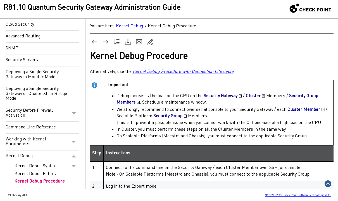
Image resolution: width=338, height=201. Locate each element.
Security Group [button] (170, 116)
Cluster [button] (255, 96)
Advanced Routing (23, 36)
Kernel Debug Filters (35, 174)
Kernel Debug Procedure (40, 181)
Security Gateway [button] (223, 96)
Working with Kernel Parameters (42, 142)
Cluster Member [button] (306, 109)
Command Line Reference (31, 127)
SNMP (12, 48)
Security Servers (22, 60)
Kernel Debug (42, 156)
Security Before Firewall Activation (42, 113)
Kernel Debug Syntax (47, 166)
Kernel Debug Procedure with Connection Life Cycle (183, 72)
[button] (74, 113)
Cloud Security (20, 24)
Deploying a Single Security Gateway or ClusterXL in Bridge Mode (36, 94)
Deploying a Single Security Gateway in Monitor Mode (32, 74)
